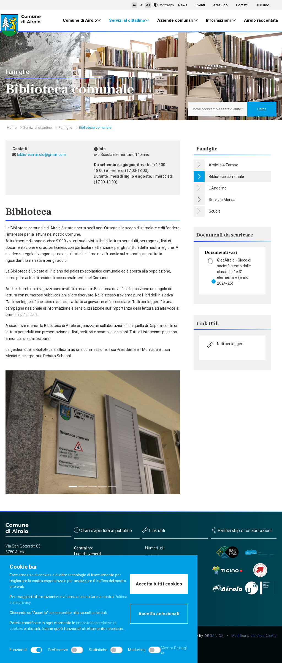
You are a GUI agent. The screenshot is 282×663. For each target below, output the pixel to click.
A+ (148, 5)
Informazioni (221, 20)
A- (134, 5)
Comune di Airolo (82, 20)
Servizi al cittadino (129, 20)
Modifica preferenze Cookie (253, 636)
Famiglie (65, 127)
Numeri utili (154, 548)
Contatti (242, 5)
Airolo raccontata (261, 20)
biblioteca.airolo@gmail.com (41, 154)
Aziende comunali (177, 20)
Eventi (200, 5)
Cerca (261, 109)
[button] (10, 432)
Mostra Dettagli (174, 650)
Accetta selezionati (159, 613)
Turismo (263, 5)
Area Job (220, 5)
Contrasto (164, 5)
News (182, 5)
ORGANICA (214, 636)
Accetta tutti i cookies (159, 584)
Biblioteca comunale (95, 127)
